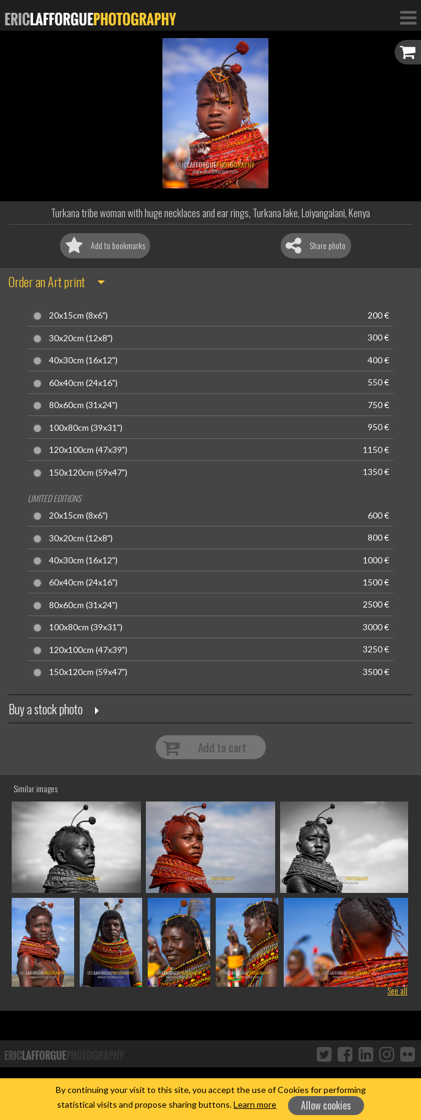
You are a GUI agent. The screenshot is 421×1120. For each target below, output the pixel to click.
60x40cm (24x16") (83, 383)
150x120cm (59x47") (88, 472)
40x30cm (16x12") (83, 360)
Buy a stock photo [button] (46, 709)
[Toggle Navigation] (408, 17)
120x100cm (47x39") (88, 450)
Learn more (254, 1104)
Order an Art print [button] (47, 281)
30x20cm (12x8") (81, 338)
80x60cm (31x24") (83, 405)
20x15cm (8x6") (78, 315)
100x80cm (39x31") (86, 428)
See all (397, 990)
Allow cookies (326, 1105)
